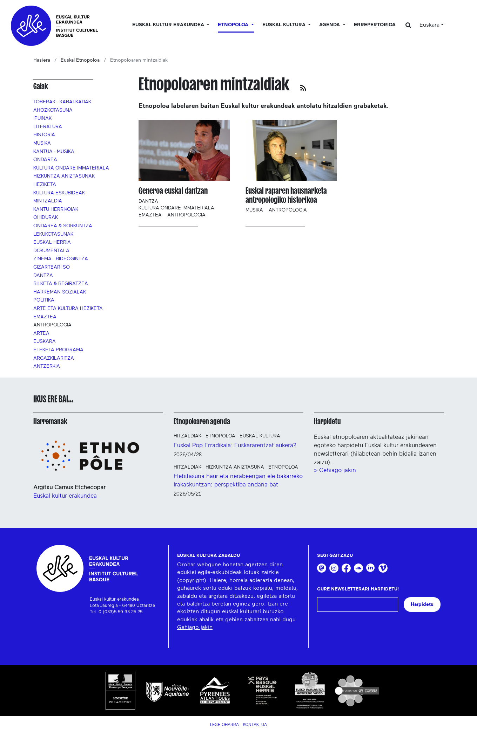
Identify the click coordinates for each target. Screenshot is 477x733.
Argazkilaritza (53, 358)
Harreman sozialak (59, 292)
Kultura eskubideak (59, 193)
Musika (42, 143)
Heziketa (44, 184)
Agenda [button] (330, 24)
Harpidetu (327, 421)
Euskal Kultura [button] (284, 24)
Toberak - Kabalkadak (62, 101)
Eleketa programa (58, 349)
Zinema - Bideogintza (60, 258)
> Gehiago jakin (335, 470)
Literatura (47, 126)
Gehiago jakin (195, 627)
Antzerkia (46, 366)
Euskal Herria (52, 242)
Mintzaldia (47, 201)
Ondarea (45, 159)
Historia (44, 134)
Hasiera (41, 60)
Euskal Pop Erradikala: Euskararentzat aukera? (235, 445)
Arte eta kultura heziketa (68, 308)
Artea (41, 333)
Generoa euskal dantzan (173, 190)
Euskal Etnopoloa (80, 60)
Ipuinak (42, 118)
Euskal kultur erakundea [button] (169, 24)
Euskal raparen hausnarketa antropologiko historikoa (286, 195)
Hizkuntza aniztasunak (64, 176)
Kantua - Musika (53, 151)
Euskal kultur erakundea (65, 496)
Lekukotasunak (53, 234)
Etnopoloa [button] (234, 24)
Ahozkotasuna (53, 110)
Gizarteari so (51, 267)
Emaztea (44, 316)
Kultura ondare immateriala (71, 168)
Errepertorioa (375, 24)
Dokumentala (51, 250)
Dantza (43, 275)
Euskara (44, 341)
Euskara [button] (429, 25)
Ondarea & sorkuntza (62, 225)
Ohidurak (45, 217)
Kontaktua (255, 724)
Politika (43, 300)
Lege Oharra (224, 724)
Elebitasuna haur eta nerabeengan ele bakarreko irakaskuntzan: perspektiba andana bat (238, 480)
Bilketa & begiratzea (60, 283)
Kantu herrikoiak (55, 209)
